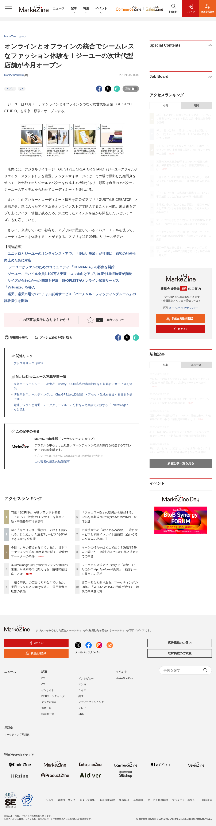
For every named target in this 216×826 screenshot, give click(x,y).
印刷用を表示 (16, 337)
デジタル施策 (49, 702)
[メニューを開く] (8, 8)
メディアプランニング (91, 702)
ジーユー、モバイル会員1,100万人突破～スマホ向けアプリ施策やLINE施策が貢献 (70, 274)
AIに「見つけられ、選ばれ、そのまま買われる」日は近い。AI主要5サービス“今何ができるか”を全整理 (39, 534)
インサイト (47, 690)
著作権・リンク (66, 800)
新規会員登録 (179, 318)
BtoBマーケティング (53, 696)
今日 (165, 105)
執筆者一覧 (47, 713)
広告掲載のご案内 (180, 642)
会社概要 (138, 800)
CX (21, 88)
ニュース (59, 8)
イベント (101, 9)
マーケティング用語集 (17, 734)
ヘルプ (49, 800)
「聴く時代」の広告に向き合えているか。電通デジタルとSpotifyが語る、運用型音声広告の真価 (39, 587)
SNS (81, 713)
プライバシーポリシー (184, 800)
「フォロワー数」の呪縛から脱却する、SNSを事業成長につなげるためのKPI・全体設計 (109, 517)
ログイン (180, 329)
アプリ (10, 88)
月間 (196, 105)
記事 (74, 9)
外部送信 (207, 800)
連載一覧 (46, 708)
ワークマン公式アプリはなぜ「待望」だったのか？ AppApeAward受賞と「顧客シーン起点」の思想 (110, 569)
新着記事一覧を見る (180, 463)
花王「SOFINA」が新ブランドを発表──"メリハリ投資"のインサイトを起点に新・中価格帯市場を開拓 (38, 517)
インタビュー (86, 678)
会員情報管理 (107, 800)
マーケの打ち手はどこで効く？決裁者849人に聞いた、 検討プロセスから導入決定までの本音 (110, 552)
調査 (81, 696)
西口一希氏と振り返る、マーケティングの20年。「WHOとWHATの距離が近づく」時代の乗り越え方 (110, 587)
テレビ (82, 708)
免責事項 (124, 800)
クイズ (82, 690)
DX (43, 678)
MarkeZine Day (124, 678)
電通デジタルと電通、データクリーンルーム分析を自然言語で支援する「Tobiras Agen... (72, 405)
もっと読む (18, 409)
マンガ (82, 684)
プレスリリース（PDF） (30, 363)
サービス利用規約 (158, 800)
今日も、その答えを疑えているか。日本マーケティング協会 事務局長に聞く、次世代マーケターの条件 (39, 552)
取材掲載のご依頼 (180, 653)
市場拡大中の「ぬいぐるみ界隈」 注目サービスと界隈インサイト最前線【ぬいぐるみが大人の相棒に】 (110, 534)
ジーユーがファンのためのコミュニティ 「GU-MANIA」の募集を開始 (61, 267)
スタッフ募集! (87, 800)
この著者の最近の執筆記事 (52, 461)
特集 (86, 9)
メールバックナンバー (180, 308)
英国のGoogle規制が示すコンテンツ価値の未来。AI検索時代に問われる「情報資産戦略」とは (39, 569)
